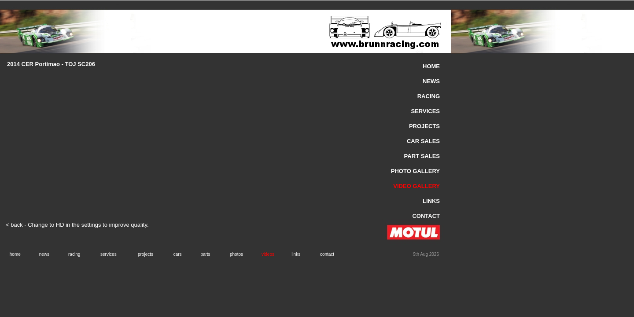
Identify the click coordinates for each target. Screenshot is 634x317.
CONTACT (426, 216)
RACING (428, 96)
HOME (431, 66)
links (295, 254)
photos (236, 254)
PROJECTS (424, 126)
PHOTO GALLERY (415, 171)
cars (177, 254)
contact (327, 254)
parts (205, 254)
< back (14, 224)
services (108, 254)
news (44, 254)
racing (74, 254)
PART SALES (422, 156)
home (15, 254)
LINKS (431, 201)
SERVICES (425, 111)
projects (145, 254)
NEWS (431, 81)
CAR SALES (423, 141)
